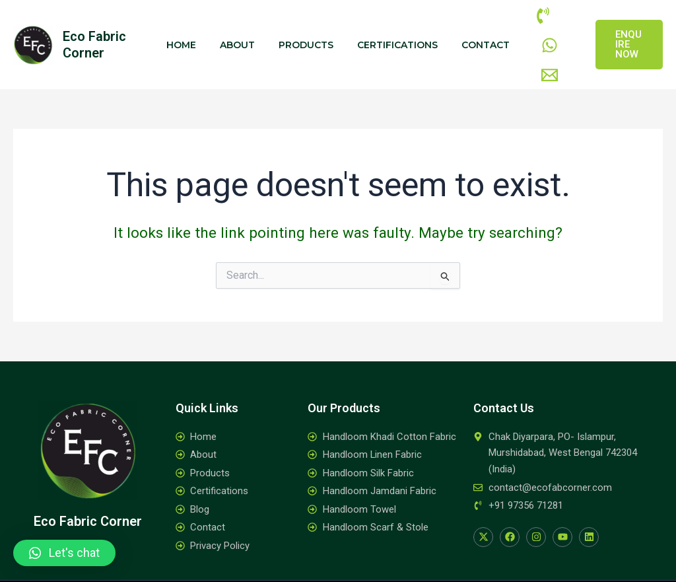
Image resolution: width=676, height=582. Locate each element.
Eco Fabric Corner (94, 29)
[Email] (536, 38)
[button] (64, 553)
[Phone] (530, 21)
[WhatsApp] (559, 21)
